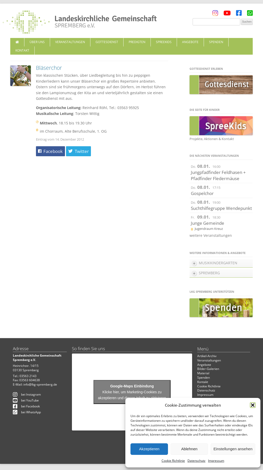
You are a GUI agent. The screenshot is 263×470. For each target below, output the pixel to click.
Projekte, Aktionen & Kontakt (212, 138)
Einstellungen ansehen (232, 449)
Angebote (190, 42)
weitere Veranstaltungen (211, 235)
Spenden (216, 42)
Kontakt (22, 50)
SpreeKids (164, 42)
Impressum (216, 460)
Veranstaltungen (70, 42)
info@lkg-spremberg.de (40, 384)
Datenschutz (196, 460)
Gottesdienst (107, 42)
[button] (252, 405)
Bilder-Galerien (208, 369)
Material (203, 373)
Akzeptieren (149, 449)
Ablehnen (189, 449)
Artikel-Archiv (207, 356)
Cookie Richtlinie (173, 460)
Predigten (137, 42)
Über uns (37, 42)
